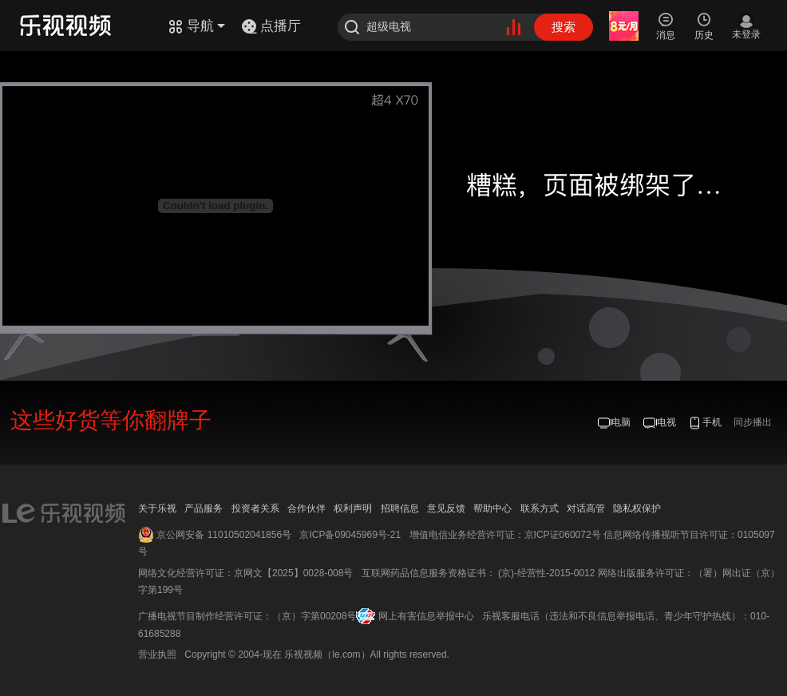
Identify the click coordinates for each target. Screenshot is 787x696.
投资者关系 (255, 508)
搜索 (563, 27)
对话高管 (586, 508)
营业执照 (157, 654)
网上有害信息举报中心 (426, 616)
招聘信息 (400, 508)
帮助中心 (492, 508)
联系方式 (539, 508)
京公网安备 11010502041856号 (223, 534)
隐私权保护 (637, 508)
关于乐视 (157, 508)
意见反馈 (446, 508)
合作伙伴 (306, 508)
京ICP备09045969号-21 (350, 534)
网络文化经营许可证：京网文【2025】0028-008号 (245, 573)
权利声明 (353, 508)
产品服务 (203, 508)
